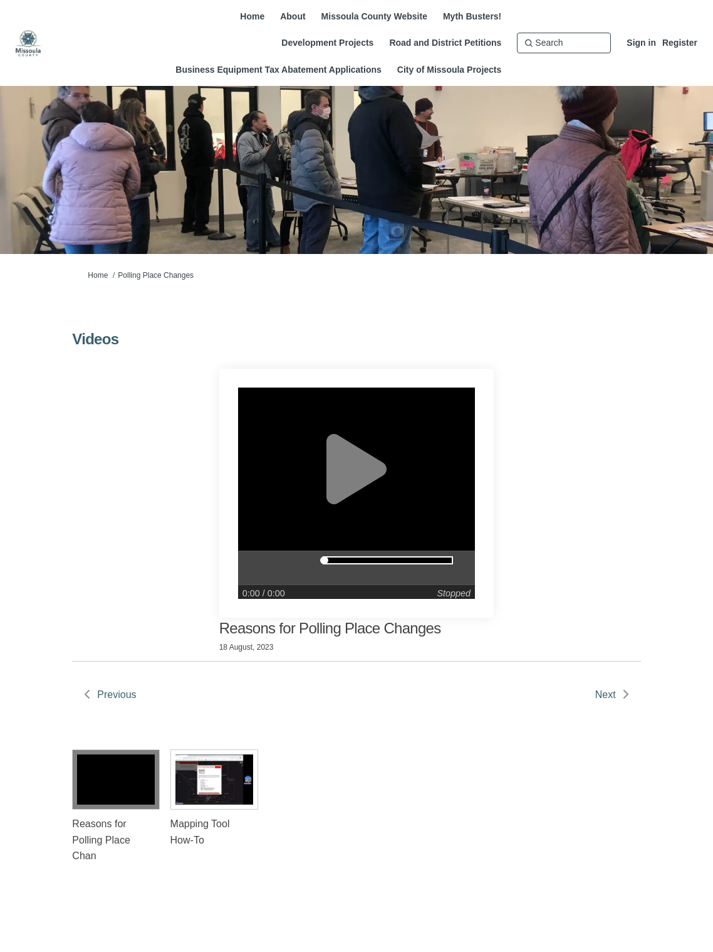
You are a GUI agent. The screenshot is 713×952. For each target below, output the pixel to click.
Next (605, 694)
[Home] (252, 16)
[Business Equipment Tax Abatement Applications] (278, 69)
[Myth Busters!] (472, 16)
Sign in (641, 43)
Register (679, 43)
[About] (292, 16)
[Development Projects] (327, 42)
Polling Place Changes (156, 275)
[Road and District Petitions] (445, 42)
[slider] (324, 560)
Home (98, 275)
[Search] (564, 43)
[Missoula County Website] (374, 16)
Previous (116, 694)
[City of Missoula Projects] (449, 69)
